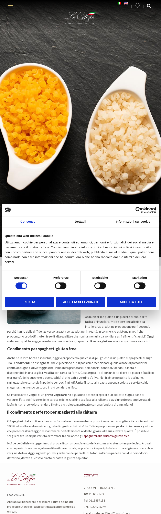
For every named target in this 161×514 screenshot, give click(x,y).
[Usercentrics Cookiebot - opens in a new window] (138, 210)
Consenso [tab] (27, 221)
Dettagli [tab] (80, 221)
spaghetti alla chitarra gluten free (106, 436)
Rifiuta (29, 302)
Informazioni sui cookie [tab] (133, 221)
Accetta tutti (131, 302)
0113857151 (97, 500)
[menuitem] (119, 3)
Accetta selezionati (80, 302)
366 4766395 (98, 506)
